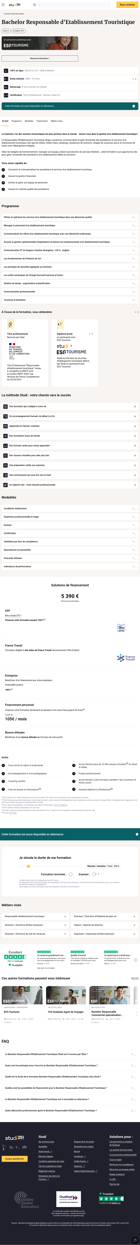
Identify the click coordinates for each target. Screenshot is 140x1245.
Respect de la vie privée (84, 1142)
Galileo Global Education (84, 1171)
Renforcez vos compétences (122, 1164)
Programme (17, 121)
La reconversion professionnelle (123, 1155)
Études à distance (117, 1174)
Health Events (80, 1161)
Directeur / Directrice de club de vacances (25, 934)
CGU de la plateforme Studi (50, 1166)
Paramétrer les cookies (84, 1146)
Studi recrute (44, 1151)
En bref (5, 121)
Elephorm (78, 1166)
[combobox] (71, 5)
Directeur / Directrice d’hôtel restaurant (24, 925)
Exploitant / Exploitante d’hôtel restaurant (94, 934)
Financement (42, 121)
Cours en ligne (116, 1160)
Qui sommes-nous (46, 1142)
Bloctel (77, 1151)
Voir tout (134, 978)
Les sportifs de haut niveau (121, 1150)
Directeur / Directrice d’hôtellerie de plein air (95, 916)
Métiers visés (56, 121)
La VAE (113, 1179)
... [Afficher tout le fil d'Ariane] (2, 14)
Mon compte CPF (12, 615)
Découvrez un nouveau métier (122, 1169)
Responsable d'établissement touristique (24, 916)
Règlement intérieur (47, 1171)
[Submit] (35, 5)
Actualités (43, 1146)
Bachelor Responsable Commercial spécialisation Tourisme (106, 1015)
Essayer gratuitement (15, 1159)
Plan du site (114, 1184)
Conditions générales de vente (51, 1161)
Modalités (29, 121)
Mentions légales (46, 1156)
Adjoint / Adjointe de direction (88, 925)
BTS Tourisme (11, 1011)
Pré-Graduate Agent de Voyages (66, 1011)
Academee (78, 1156)
